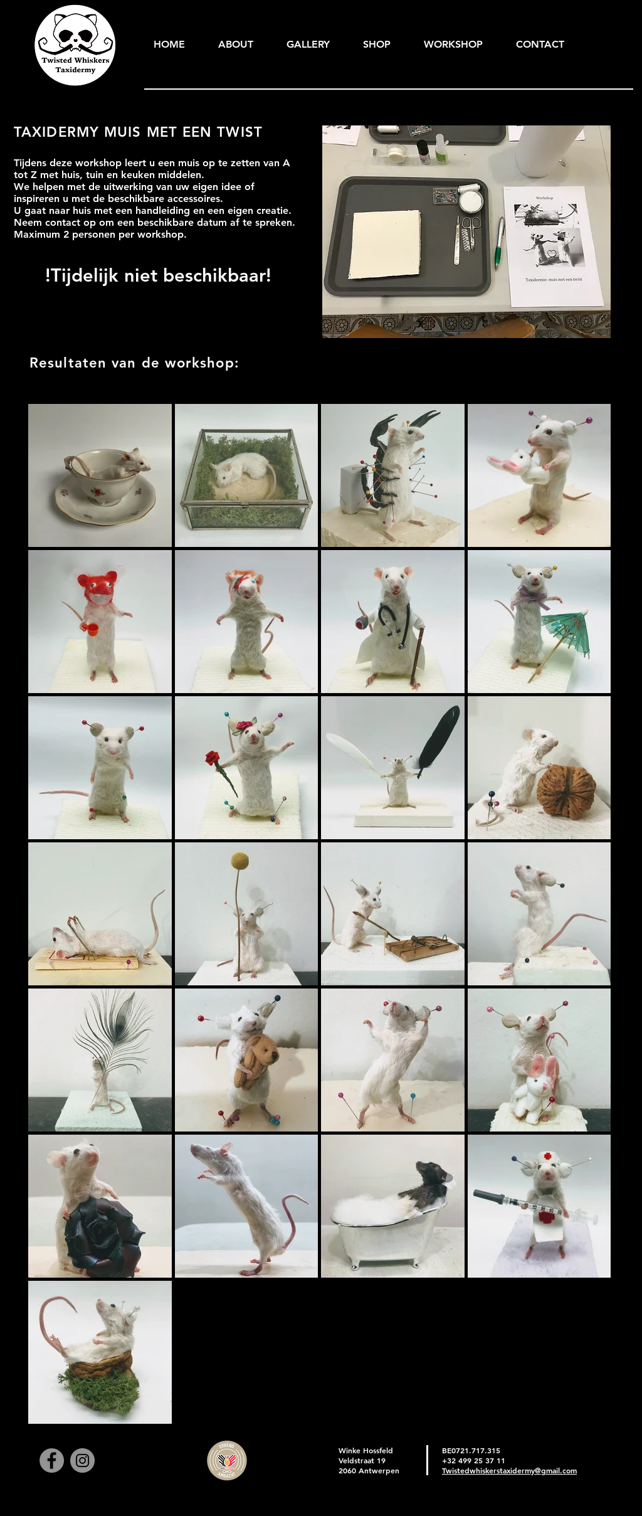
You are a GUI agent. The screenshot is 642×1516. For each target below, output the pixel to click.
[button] (308, 44)
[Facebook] (51, 1460)
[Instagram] (82, 1460)
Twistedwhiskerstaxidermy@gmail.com (509, 1470)
